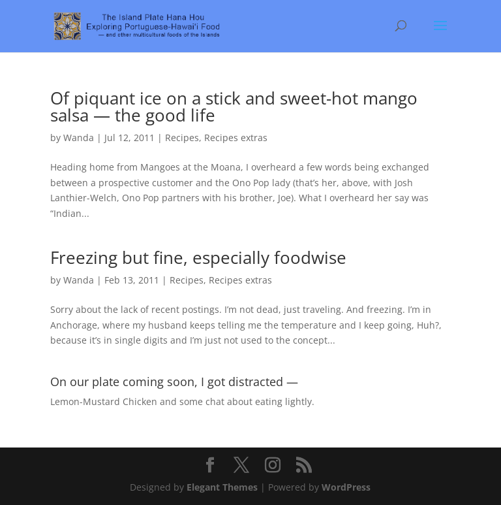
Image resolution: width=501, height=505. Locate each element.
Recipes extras (235, 137)
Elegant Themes (222, 487)
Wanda (78, 137)
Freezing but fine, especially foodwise (198, 257)
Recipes (182, 137)
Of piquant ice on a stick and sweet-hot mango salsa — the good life (234, 106)
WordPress (346, 487)
